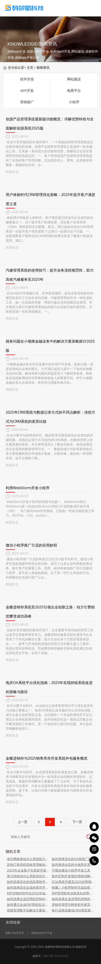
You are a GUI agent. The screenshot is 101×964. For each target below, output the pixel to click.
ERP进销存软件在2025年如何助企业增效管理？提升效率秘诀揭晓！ (28, 893)
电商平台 (74, 90)
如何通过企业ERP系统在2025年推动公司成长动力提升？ (28, 904)
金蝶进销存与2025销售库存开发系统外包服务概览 (46, 758)
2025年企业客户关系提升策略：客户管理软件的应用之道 (28, 870)
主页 (30, 67)
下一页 (77, 822)
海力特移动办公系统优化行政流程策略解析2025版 (28, 876)
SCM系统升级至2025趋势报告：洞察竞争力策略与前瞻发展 (73, 881)
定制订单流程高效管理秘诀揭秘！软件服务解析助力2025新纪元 (28, 864)
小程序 (74, 102)
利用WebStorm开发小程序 (27, 487)
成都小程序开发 (14, 933)
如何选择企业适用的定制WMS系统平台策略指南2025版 (28, 899)
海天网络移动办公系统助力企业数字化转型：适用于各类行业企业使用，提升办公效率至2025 (28, 859)
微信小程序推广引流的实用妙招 (31, 545)
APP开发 (27, 90)
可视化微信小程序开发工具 (71, 870)
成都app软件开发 (41, 933)
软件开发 (27, 79)
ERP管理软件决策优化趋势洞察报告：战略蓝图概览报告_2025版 (73, 893)
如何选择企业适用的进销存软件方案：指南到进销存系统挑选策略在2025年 (73, 899)
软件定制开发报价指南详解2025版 (73, 876)
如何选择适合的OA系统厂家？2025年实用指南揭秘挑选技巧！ (73, 859)
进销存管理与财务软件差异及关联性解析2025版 (73, 904)
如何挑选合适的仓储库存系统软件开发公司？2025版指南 (73, 864)
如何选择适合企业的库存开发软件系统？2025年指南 (28, 887)
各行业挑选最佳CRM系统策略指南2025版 (73, 910)
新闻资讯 (43, 67)
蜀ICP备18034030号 (56, 956)
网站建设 (74, 79)
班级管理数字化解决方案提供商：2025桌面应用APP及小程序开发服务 (28, 910)
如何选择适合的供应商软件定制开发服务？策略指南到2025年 (28, 881)
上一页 (22, 822)
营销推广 (27, 102)
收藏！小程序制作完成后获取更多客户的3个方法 (73, 887)
